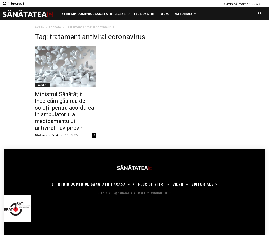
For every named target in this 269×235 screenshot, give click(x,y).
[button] (259, 13)
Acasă (39, 27)
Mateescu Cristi (47, 135)
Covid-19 (42, 85)
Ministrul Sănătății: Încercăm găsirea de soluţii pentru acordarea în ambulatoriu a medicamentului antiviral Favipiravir (64, 111)
